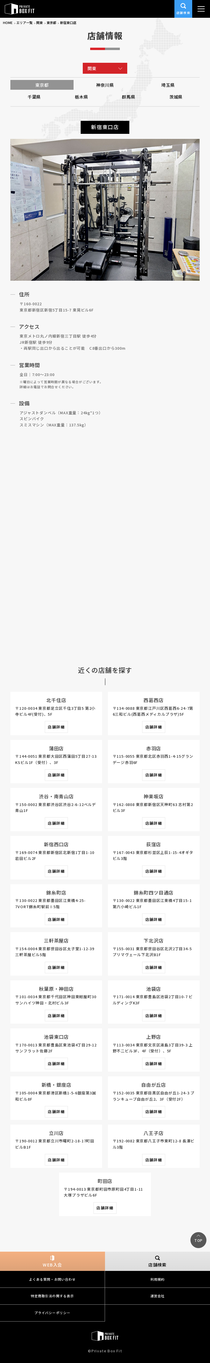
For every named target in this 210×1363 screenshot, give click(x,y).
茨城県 (175, 97)
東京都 (51, 22)
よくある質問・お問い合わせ (52, 1279)
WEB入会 (52, 1261)
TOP (198, 1240)
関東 (39, 22)
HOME (7, 22)
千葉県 (34, 97)
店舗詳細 (56, 727)
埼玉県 (167, 85)
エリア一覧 (24, 22)
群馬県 (128, 97)
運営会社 (157, 1295)
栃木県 (81, 97)
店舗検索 (183, 8)
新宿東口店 (68, 22)
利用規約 (157, 1279)
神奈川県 (105, 85)
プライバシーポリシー (52, 1312)
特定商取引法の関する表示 (52, 1295)
